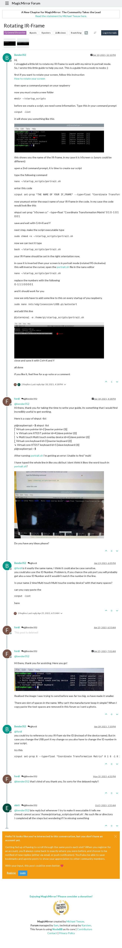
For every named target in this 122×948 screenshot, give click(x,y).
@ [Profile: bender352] (21, 403)
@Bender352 (29, 398)
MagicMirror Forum (26, 3)
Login (23, 873)
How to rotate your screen (29, 78)
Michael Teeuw (75, 921)
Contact (52, 933)
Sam (56, 925)
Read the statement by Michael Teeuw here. (61, 16)
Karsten (86, 925)
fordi (17, 398)
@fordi (32, 563)
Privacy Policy (67, 933)
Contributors (84, 929)
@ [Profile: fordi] (18, 568)
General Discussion (15, 33)
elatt (17, 805)
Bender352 (20, 55)
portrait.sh (63, 267)
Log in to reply (110, 32)
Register (11, 873)
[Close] (115, 836)
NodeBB (57, 929)
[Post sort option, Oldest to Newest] (95, 32)
